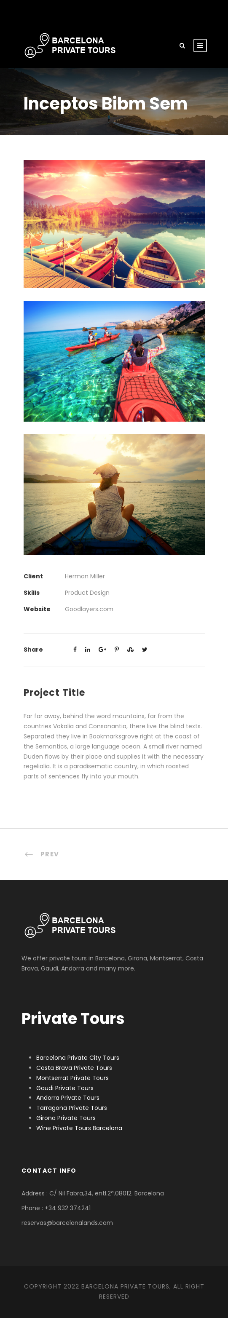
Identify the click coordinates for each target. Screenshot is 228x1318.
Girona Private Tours (66, 1118)
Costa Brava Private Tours (74, 1068)
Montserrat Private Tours (72, 1078)
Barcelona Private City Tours (77, 1057)
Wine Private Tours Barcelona (79, 1128)
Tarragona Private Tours (71, 1108)
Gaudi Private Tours (65, 1088)
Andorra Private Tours (67, 1097)
